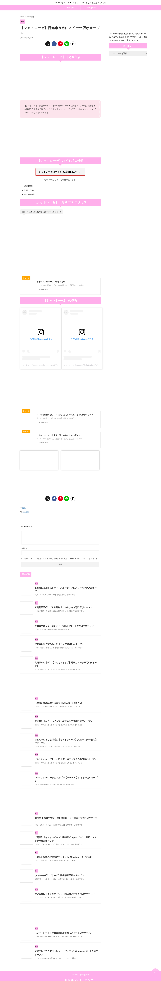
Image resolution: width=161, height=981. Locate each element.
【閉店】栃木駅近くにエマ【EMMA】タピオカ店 (57, 698)
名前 (24, 546)
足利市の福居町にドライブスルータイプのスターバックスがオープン (66, 585)
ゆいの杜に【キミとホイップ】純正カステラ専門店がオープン (63, 886)
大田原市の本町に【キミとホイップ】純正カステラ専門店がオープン (66, 659)
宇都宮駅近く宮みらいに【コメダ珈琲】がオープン (58, 641)
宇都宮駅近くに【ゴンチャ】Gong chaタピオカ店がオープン (62, 622)
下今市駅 (26, 510)
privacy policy (90, 8)
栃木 (24, 506)
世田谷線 (70, 8)
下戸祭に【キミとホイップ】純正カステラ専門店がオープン (62, 716)
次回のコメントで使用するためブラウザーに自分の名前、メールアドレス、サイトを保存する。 (61, 556)
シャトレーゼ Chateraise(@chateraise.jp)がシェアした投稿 (45, 364)
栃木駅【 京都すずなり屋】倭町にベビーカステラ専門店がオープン (65, 812)
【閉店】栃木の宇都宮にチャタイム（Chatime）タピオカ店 (62, 850)
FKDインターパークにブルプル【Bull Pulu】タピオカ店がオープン (65, 773)
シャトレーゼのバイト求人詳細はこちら (59, 171)
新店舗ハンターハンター (80, 972)
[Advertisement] (60, 137)
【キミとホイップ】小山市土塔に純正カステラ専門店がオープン (64, 754)
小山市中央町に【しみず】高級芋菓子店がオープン (58, 868)
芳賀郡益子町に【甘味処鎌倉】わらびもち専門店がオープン (62, 604)
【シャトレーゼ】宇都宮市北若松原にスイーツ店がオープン (62, 925)
